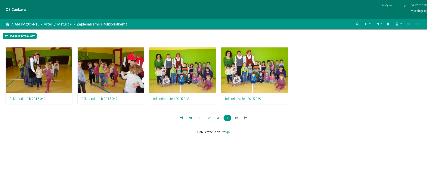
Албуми (387, 5)
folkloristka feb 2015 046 (27, 100)
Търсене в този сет (20, 36)
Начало (8, 24)
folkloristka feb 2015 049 (250, 100)
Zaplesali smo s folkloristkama (102, 24)
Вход (402, 5)
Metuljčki (64, 24)
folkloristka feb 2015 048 (176, 100)
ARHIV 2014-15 (26, 24)
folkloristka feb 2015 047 (102, 100)
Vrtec (48, 24)
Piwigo (225, 133)
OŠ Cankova (16, 9)
